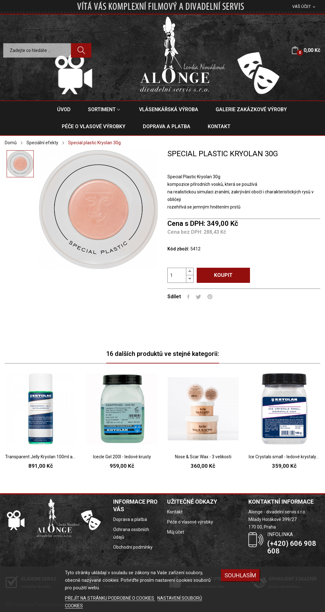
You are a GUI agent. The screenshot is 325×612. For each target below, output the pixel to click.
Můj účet (175, 532)
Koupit (223, 275)
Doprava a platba (130, 519)
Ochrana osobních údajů (131, 533)
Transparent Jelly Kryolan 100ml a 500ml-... (40, 456)
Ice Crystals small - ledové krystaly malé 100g (284, 456)
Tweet (198, 296)
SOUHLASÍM (240, 575)
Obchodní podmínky (133, 547)
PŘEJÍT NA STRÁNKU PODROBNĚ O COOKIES (110, 598)
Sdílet (188, 296)
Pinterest (210, 296)
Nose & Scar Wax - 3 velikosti (203, 456)
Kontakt (175, 511)
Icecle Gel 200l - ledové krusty (122, 456)
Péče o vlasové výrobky (190, 521)
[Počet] (176, 275)
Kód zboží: (178, 248)
